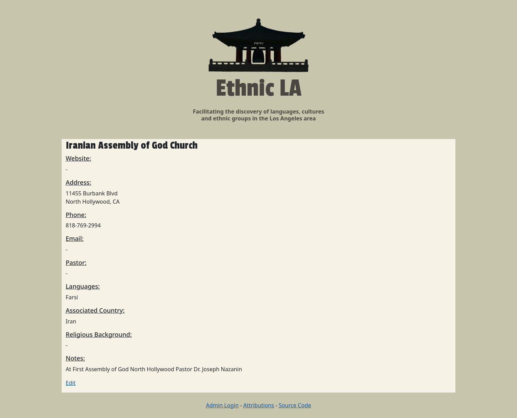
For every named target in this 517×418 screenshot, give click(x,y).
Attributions (258, 405)
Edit (71, 383)
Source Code (295, 405)
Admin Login (222, 405)
